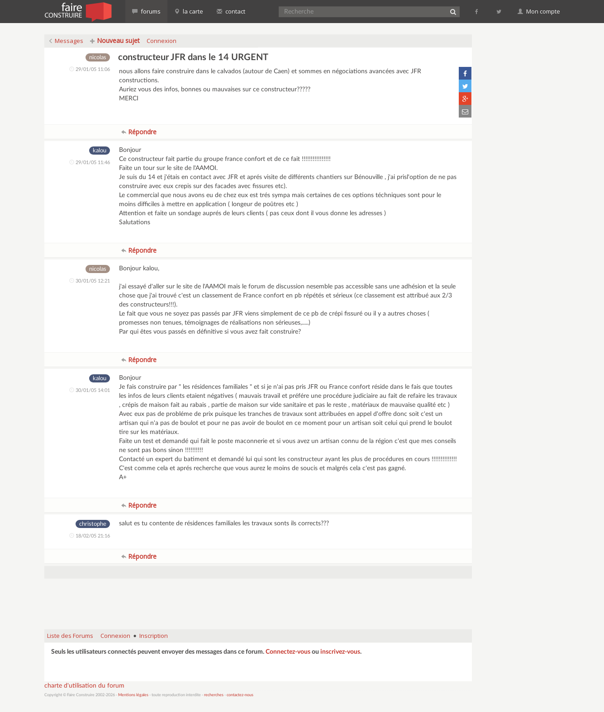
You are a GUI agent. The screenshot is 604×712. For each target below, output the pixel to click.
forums (146, 11)
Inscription (153, 636)
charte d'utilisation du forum (84, 686)
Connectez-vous (288, 652)
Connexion (161, 41)
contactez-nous (240, 695)
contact (231, 11)
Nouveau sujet (115, 40)
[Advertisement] (258, 599)
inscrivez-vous (340, 652)
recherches (214, 695)
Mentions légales (133, 695)
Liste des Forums (70, 636)
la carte (188, 11)
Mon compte (539, 11)
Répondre (139, 131)
